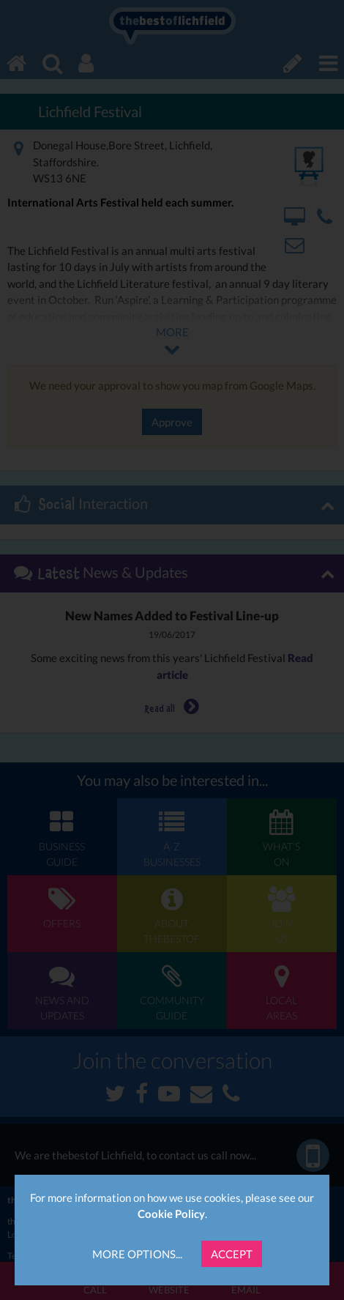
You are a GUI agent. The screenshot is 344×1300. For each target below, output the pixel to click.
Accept (232, 1253)
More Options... (137, 1253)
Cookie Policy (171, 1213)
